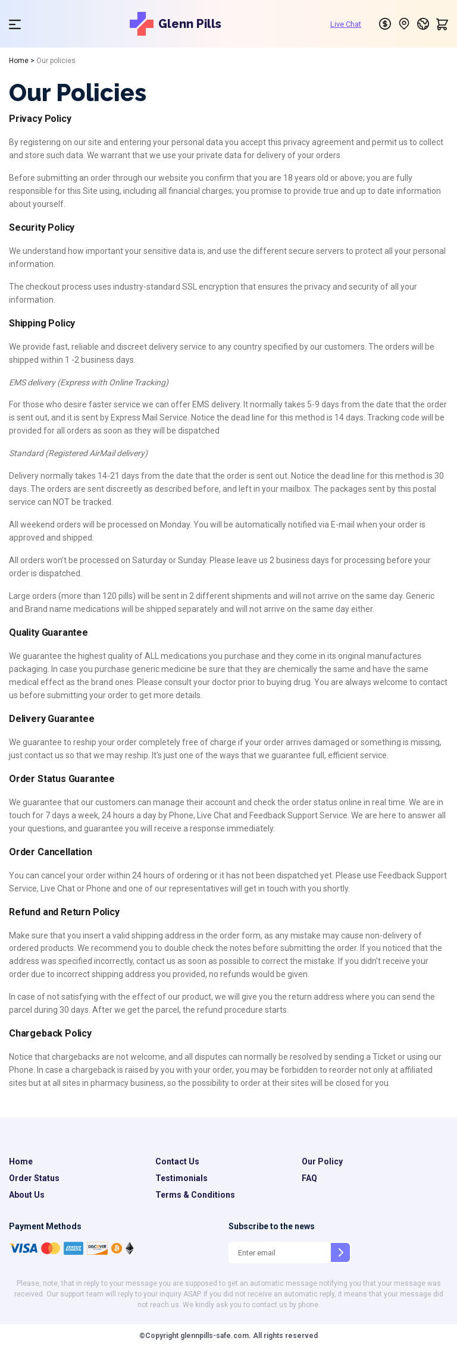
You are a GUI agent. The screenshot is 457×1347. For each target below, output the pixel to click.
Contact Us (177, 1161)
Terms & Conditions (195, 1195)
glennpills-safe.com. (215, 1336)
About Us (27, 1195)
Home (19, 60)
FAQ (309, 1178)
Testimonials (181, 1178)
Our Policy (322, 1161)
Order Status (34, 1178)
